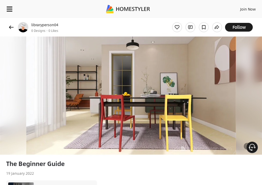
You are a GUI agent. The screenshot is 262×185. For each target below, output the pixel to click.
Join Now (248, 9)
